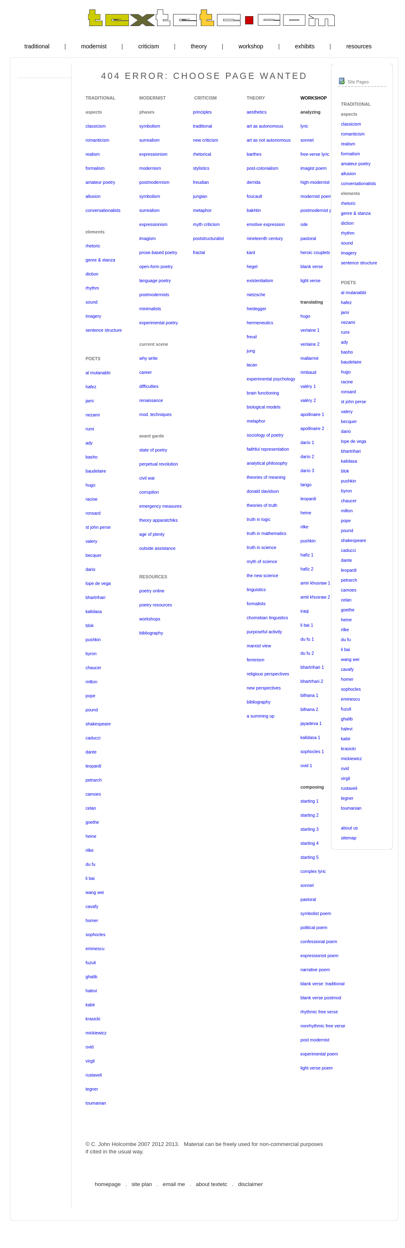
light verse (310, 280)
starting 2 (309, 815)
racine (92, 499)
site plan (141, 1184)
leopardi (93, 765)
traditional (37, 46)
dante (91, 751)
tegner (92, 1088)
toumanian (96, 1103)
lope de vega (98, 583)
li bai (90, 878)
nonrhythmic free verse (322, 1025)
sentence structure (104, 330)
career (145, 372)
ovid (90, 1046)
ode (304, 224)
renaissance (151, 400)
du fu (90, 864)
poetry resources (155, 604)
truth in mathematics (266, 533)
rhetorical (202, 154)
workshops (149, 618)
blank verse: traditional (322, 983)
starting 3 (309, 829)
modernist (93, 46)
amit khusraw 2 (315, 596)
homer (92, 920)
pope (90, 695)
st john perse (98, 527)
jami (90, 400)
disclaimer (250, 1184)
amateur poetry (100, 182)
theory (199, 46)
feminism (255, 659)
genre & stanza (100, 259)
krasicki (93, 1018)
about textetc (211, 1184)
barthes (254, 154)
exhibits (304, 46)
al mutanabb (98, 372)
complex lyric (313, 871)
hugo (90, 485)
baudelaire (96, 470)
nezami (93, 414)
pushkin (93, 639)
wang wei (95, 892)
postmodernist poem (320, 210)
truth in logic (258, 519)
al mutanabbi (353, 292)
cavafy (92, 906)
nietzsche (256, 294)
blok (90, 625)
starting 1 (309, 801)
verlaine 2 (309, 344)
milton (91, 681)
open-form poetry (156, 266)
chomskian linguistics (267, 617)
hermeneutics (260, 322)
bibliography (151, 632)
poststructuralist (208, 238)
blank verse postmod (320, 997)
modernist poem (316, 196)
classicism (96, 126)
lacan (252, 364)
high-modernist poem (321, 182)
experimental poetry (158, 322)
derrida (253, 182)
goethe (92, 822)
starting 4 (309, 843)
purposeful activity (264, 631)
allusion (93, 196)
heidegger (256, 308)
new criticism (205, 140)
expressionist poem (319, 955)
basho (92, 456)
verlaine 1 (309, 330)
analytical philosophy (267, 463)
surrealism (149, 140)
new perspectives (264, 687)
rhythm (92, 287)
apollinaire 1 (312, 414)
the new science (262, 575)
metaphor (202, 210)
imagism (147, 238)
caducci (93, 737)
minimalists (150, 308)
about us (349, 827)
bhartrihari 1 (312, 667)
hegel (252, 266)
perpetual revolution (158, 463)
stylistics (201, 168)
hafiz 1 (306, 554)
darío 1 (307, 442)
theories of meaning (266, 477)
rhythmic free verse (319, 1011)
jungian (200, 196)
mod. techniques (155, 414)
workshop (250, 46)
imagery (93, 316)
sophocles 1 (312, 751)
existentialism (260, 280)
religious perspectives (268, 673)
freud (252, 336)
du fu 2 (307, 653)
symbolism (149, 126)
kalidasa (94, 611)
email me (174, 1184)
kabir (90, 1004)
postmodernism (154, 182)
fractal (199, 252)
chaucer (93, 667)
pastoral (308, 238)
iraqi (304, 611)
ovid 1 (306, 765)
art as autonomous (265, 126)
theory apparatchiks (158, 520)
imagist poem (313, 168)
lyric (304, 126)
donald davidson (263, 491)
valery (91, 541)
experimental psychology (271, 378)
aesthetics (257, 111)
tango (306, 484)
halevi (91, 990)
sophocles (95, 934)
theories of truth (262, 505)
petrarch (94, 779)
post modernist (314, 1039)
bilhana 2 (309, 709)
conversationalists (103, 210)
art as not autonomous (269, 140)
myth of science (262, 561)
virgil (90, 1060)
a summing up (260, 715)
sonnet (307, 140)
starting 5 (309, 857)
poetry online (151, 590)
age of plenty (151, 534)
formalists (256, 603)
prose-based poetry (158, 252)
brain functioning (263, 392)
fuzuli (91, 962)
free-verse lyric (314, 154)
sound (92, 302)
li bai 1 (306, 625)
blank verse (311, 266)
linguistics (256, 589)
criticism (148, 46)
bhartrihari (95, 597)
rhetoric (93, 245)
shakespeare (98, 723)
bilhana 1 (309, 695)
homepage (108, 1184)
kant (251, 252)
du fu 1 (307, 639)
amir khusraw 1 (315, 582)
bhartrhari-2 (311, 681)
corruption (149, 492)
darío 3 (307, 470)
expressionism (153, 154)
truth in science (261, 547)
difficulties (149, 386)
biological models (264, 406)
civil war (147, 477)
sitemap (348, 837)
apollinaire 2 (312, 428)
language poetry (155, 280)
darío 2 (307, 456)
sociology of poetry (265, 435)
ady (89, 442)
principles (202, 111)
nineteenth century (265, 238)
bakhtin (254, 210)
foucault (254, 196)
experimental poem (319, 1053)
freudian (201, 182)
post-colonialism (262, 168)
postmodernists (154, 294)
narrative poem (315, 969)
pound (92, 709)
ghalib (91, 976)
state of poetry (153, 449)
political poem (313, 927)
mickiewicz (96, 1032)
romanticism (97, 140)
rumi (90, 428)
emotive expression (266, 224)
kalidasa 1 (310, 737)
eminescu (95, 948)
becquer (94, 555)
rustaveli (94, 1074)
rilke (90, 850)
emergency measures (160, 506)
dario (90, 569)
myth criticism (206, 224)
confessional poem (318, 941)
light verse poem (316, 1067)
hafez (91, 386)
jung (251, 350)
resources (359, 46)
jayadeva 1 (311, 723)
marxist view (259, 645)
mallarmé (309, 358)
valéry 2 (308, 400)
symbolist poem (315, 913)
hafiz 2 (306, 568)
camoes (93, 794)
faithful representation (268, 449)
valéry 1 (308, 386)
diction (92, 273)
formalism (95, 168)
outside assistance (157, 548)
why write (148, 358)
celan (91, 808)
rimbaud (308, 372)
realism (93, 154)
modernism (150, 168)
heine (91, 836)
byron (91, 653)
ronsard (93, 513)
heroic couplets (315, 252)
